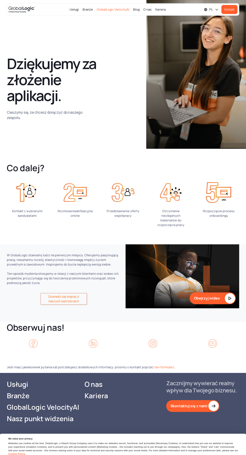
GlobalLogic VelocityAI (113, 9)
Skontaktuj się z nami (188, 406)
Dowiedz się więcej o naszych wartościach (63, 298)
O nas (147, 9)
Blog (136, 9)
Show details (15, 450)
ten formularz (164, 367)
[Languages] (211, 9)
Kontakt (229, 9)
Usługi (74, 9)
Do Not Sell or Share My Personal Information (204, 446)
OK (158, 446)
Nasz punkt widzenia (40, 418)
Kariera (160, 9)
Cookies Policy (16, 440)
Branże (88, 9)
